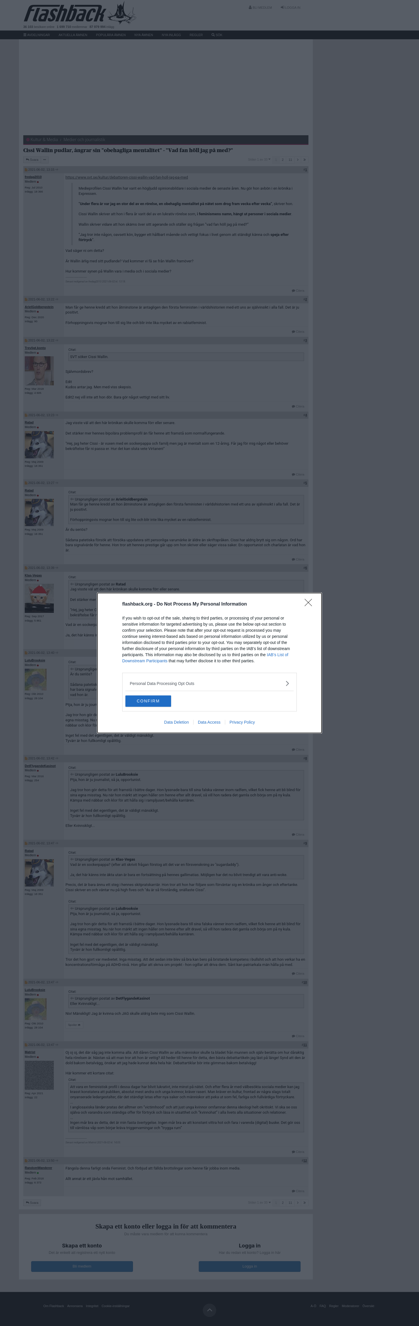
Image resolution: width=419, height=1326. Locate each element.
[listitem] (209, 683)
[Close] (310, 604)
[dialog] (209, 663)
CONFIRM (152, 701)
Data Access (209, 722)
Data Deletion (176, 722)
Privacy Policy (242, 722)
